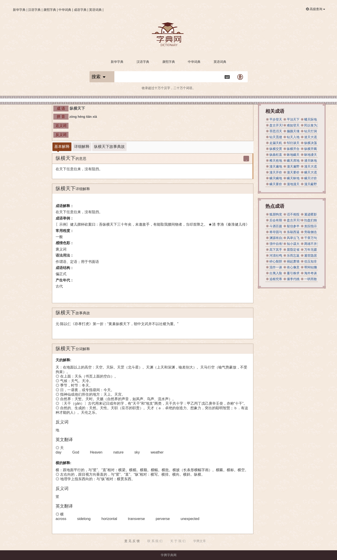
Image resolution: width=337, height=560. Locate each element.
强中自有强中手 (280, 244)
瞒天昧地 (293, 178)
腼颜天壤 (293, 131)
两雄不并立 (312, 244)
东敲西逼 (293, 232)
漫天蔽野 (310, 184)
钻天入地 (293, 137)
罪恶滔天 (275, 131)
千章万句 (310, 238)
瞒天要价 (275, 184)
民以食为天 (312, 125)
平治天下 (293, 119)
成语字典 (80, 10)
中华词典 (65, 10)
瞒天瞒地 (275, 178)
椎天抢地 (275, 160)
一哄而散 (310, 279)
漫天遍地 (275, 166)
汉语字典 (34, 10)
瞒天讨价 (310, 178)
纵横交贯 (275, 149)
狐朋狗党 (275, 214)
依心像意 (293, 267)
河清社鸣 (275, 255)
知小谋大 (293, 244)
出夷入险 (275, 273)
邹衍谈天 (293, 143)
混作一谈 (275, 267)
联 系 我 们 (155, 541)
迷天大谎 (310, 137)
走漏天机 (275, 143)
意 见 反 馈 (132, 541)
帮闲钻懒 (310, 267)
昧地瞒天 (293, 154)
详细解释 (82, 146)
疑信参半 (293, 226)
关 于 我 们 (178, 541)
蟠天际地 (310, 119)
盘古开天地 (277, 125)
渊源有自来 (277, 238)
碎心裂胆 (275, 261)
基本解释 (62, 146)
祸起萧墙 (293, 261)
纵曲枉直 (275, 154)
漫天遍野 (293, 166)
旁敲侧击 (310, 232)
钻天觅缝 (275, 137)
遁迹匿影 (310, 214)
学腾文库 (199, 541)
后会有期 (275, 220)
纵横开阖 (310, 149)
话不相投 (293, 214)
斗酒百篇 (275, 226)
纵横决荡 (310, 143)
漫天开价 (275, 172)
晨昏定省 (293, 249)
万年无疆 (310, 249)
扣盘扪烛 (310, 220)
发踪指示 (310, 226)
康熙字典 (49, 10)
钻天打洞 (310, 131)
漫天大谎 (310, 166)
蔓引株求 (293, 273)
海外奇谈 (310, 273)
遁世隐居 (310, 255)
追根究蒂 (275, 279)
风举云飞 (293, 238)
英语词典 (95, 10)
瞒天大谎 (310, 172)
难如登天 (293, 125)
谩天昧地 (310, 160)
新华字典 (19, 10)
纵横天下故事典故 (109, 146)
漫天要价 (293, 172)
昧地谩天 (310, 154)
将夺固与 (275, 232)
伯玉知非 (310, 261)
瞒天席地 (293, 160)
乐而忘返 (293, 255)
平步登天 (275, 119)
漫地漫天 (293, 184)
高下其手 (275, 249)
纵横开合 (293, 149)
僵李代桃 (293, 279)
